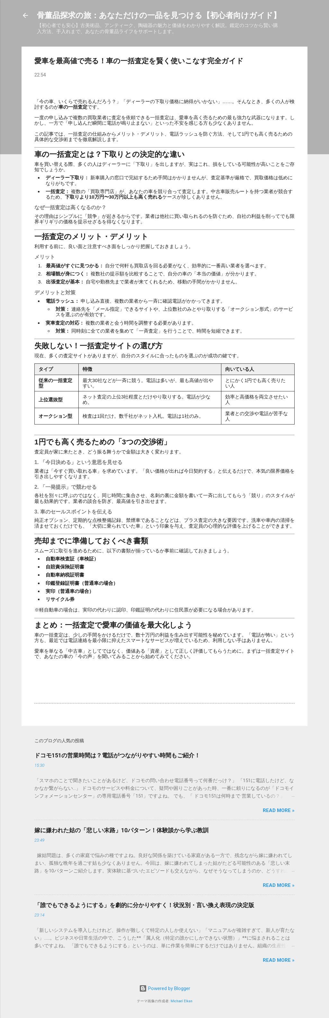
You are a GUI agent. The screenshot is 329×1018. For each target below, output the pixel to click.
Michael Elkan (181, 1001)
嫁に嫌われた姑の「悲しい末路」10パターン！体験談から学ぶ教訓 (121, 830)
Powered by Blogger (164, 988)
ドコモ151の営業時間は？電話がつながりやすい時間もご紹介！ (117, 755)
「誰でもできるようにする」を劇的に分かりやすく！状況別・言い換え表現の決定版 (144, 905)
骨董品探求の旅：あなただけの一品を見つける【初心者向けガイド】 (159, 15)
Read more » (279, 810)
